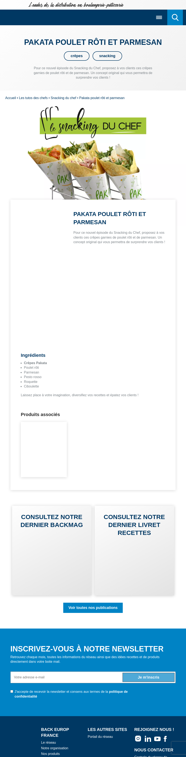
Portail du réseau (100, 736)
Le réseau (48, 742)
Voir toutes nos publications (93, 608)
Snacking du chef (63, 98)
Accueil (10, 98)
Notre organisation (54, 748)
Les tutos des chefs (33, 98)
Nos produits (50, 754)
